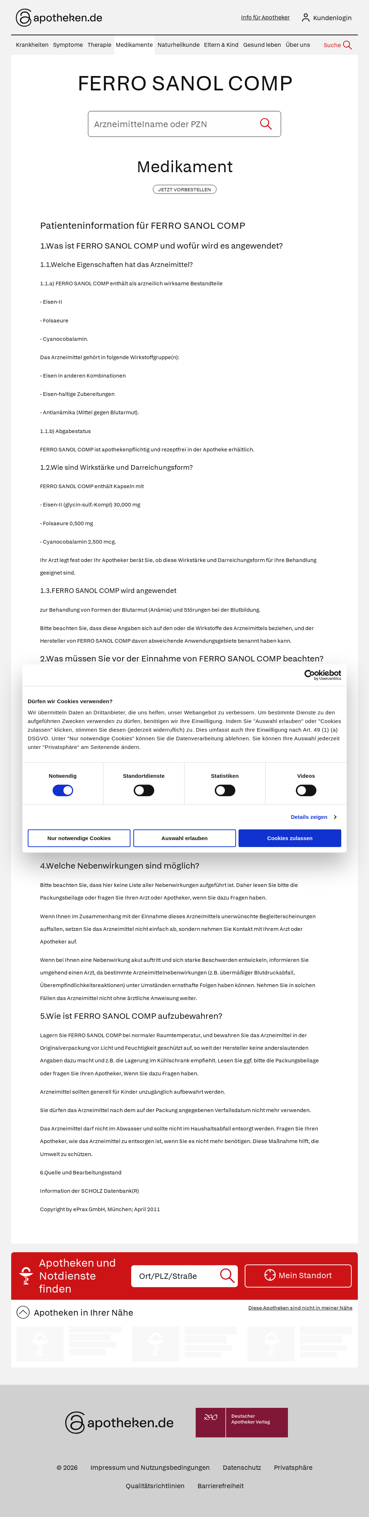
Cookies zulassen (290, 838)
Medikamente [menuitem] (134, 45)
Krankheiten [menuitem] (32, 45)
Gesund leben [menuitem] (262, 45)
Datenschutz (242, 1467)
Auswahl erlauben (184, 838)
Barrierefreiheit (220, 1486)
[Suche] (337, 45)
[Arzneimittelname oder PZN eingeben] (184, 124)
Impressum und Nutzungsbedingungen (150, 1467)
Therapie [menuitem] (99, 45)
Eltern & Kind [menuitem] (221, 45)
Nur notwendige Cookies (79, 838)
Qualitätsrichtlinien (155, 1486)
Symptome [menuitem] (68, 45)
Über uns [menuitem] (298, 45)
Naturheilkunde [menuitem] (178, 45)
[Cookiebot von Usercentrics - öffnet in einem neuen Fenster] (309, 675)
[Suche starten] (266, 124)
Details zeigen (309, 817)
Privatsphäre (293, 1467)
